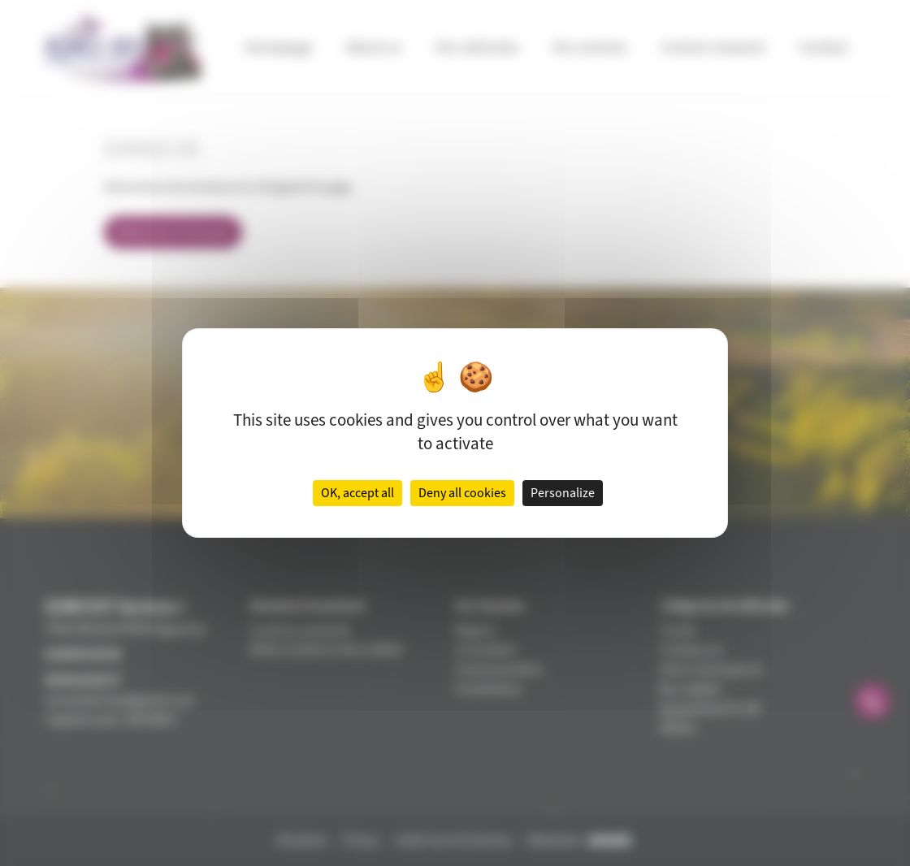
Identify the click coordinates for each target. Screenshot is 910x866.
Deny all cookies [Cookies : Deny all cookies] (462, 493)
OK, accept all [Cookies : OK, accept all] (357, 493)
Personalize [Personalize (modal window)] (563, 493)
